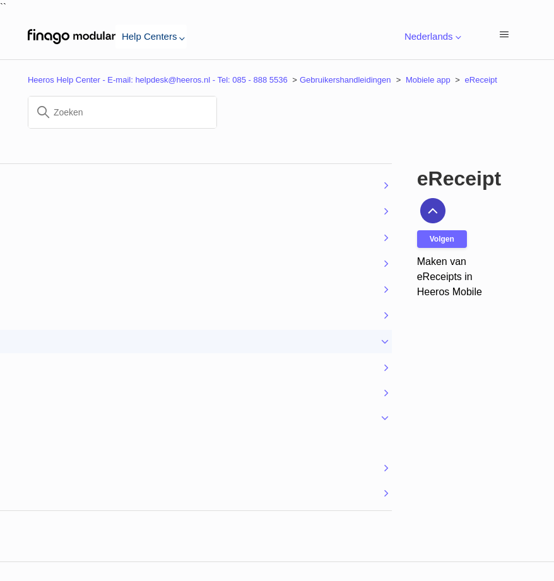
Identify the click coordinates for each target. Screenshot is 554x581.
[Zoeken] (122, 112)
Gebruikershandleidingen (345, 80)
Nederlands (430, 37)
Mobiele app (428, 80)
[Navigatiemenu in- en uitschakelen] (503, 35)
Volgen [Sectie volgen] (442, 239)
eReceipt (481, 80)
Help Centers (151, 36)
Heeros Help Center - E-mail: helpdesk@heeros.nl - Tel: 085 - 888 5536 (158, 80)
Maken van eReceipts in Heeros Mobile (449, 276)
